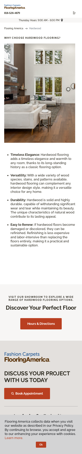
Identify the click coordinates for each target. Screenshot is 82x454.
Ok (41, 444)
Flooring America (13, 28)
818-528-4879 (12, 13)
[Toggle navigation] (74, 12)
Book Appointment (27, 393)
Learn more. (14, 438)
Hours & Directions (41, 324)
